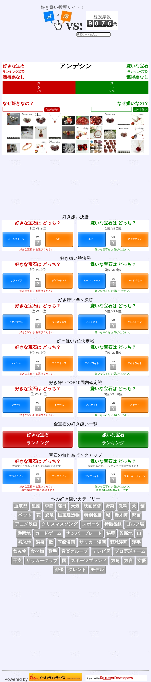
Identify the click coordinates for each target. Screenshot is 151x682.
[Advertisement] (79, 46)
